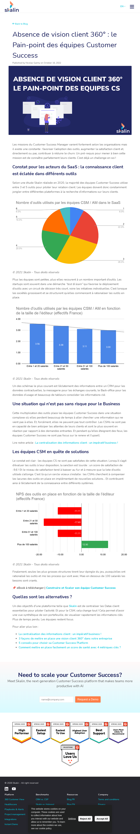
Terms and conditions (108, 799)
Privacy (101, 804)
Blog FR (71, 799)
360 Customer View (14, 799)
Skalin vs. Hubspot (45, 804)
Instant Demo (11, 824)
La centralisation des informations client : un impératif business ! (76, 443)
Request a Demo (87, 699)
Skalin (73, 606)
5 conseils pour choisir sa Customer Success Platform (53, 643)
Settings (72, 818)
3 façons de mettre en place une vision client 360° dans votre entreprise (65, 638)
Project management (15, 814)
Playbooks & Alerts (14, 809)
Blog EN (71, 804)
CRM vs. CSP (42, 799)
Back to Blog (20, 23)
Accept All (102, 818)
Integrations (11, 819)
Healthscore (11, 804)
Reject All (85, 818)
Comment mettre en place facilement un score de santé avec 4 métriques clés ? (70, 647)
